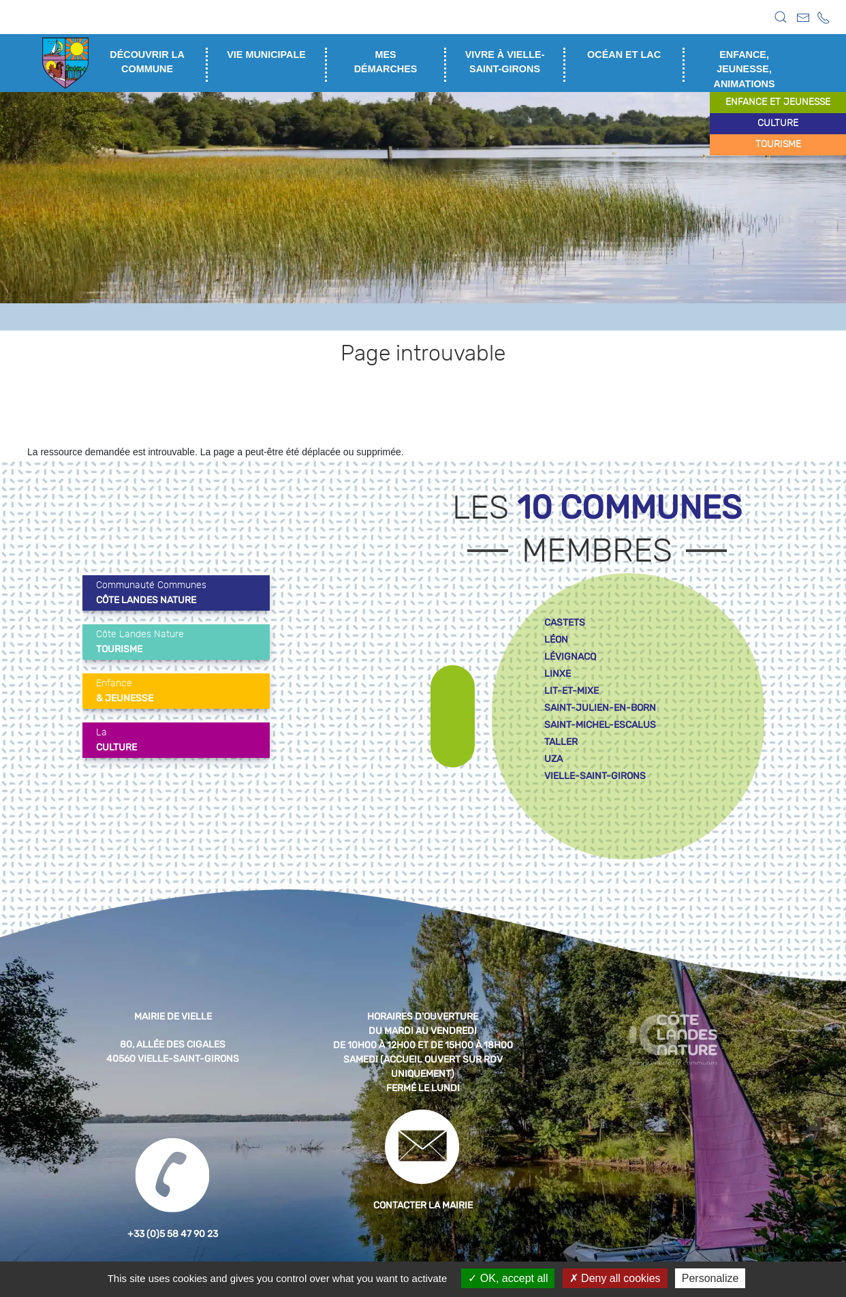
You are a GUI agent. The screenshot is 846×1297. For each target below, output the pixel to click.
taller (561, 742)
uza (553, 759)
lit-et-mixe (571, 691)
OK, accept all (508, 1278)
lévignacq (570, 656)
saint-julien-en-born (600, 708)
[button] (780, 17)
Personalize (710, 1278)
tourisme (778, 144)
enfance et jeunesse (777, 102)
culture (777, 123)
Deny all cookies (615, 1278)
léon (556, 639)
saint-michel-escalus (600, 725)
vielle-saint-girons (595, 776)
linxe (557, 674)
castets (564, 622)
